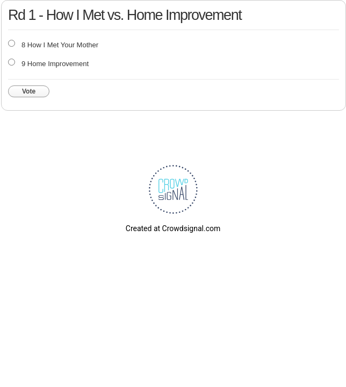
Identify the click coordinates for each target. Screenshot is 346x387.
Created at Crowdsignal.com (173, 228)
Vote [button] (28, 91)
